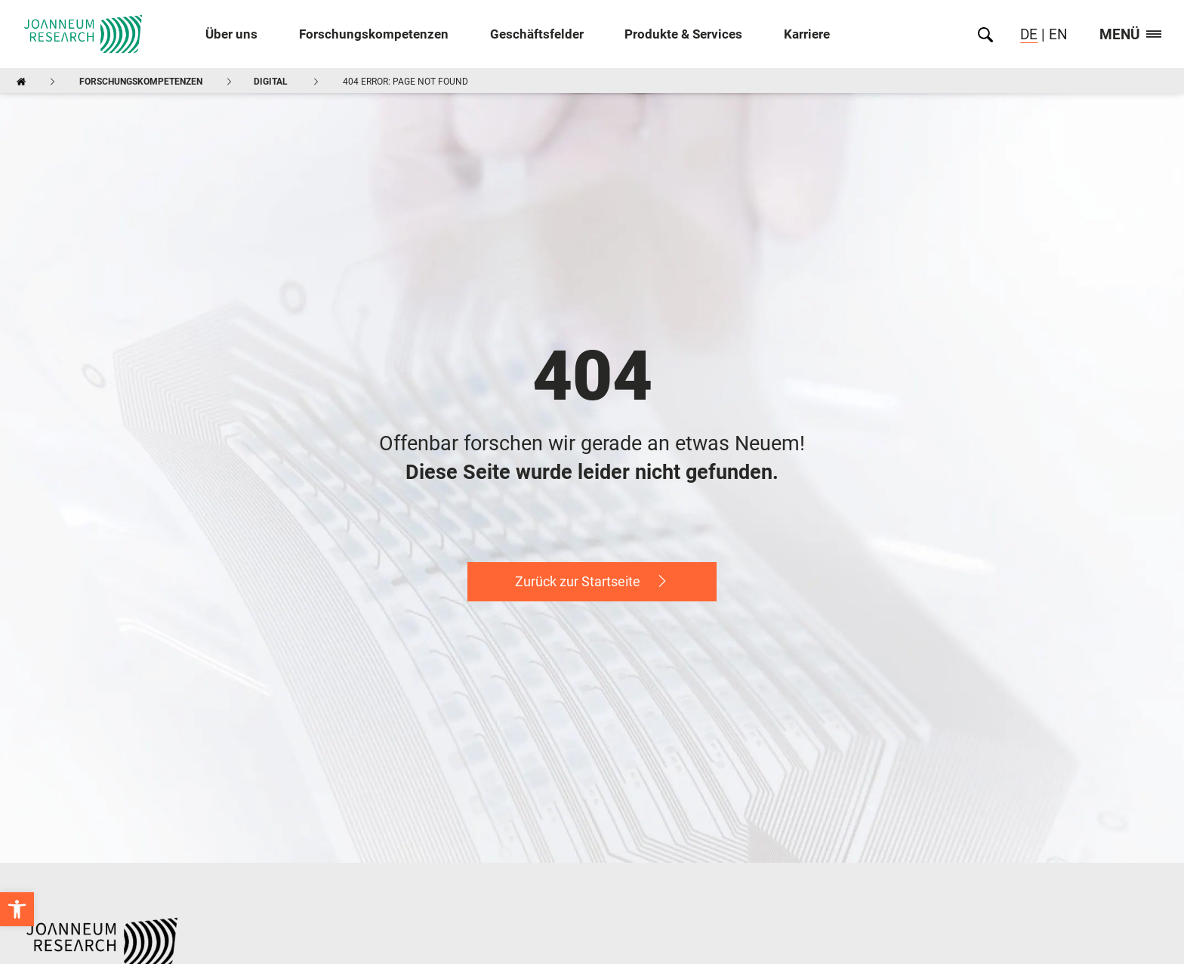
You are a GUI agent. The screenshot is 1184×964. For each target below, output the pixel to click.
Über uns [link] (231, 34)
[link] (17, 909)
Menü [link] (1130, 35)
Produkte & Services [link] (683, 34)
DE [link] (1029, 34)
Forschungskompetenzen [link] (374, 34)
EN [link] (1056, 34)
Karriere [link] (807, 34)
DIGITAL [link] (271, 81)
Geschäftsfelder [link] (537, 34)
